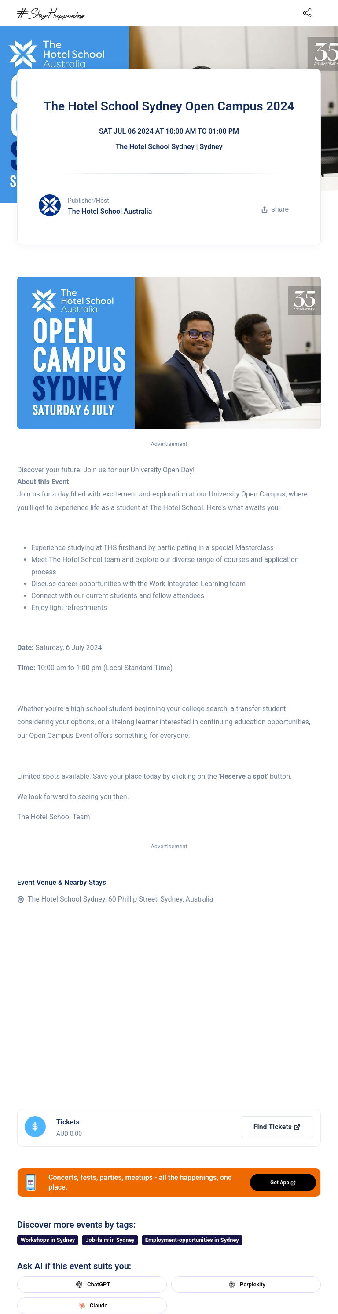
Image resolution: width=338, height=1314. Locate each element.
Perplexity (246, 1284)
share (275, 209)
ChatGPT (92, 1284)
